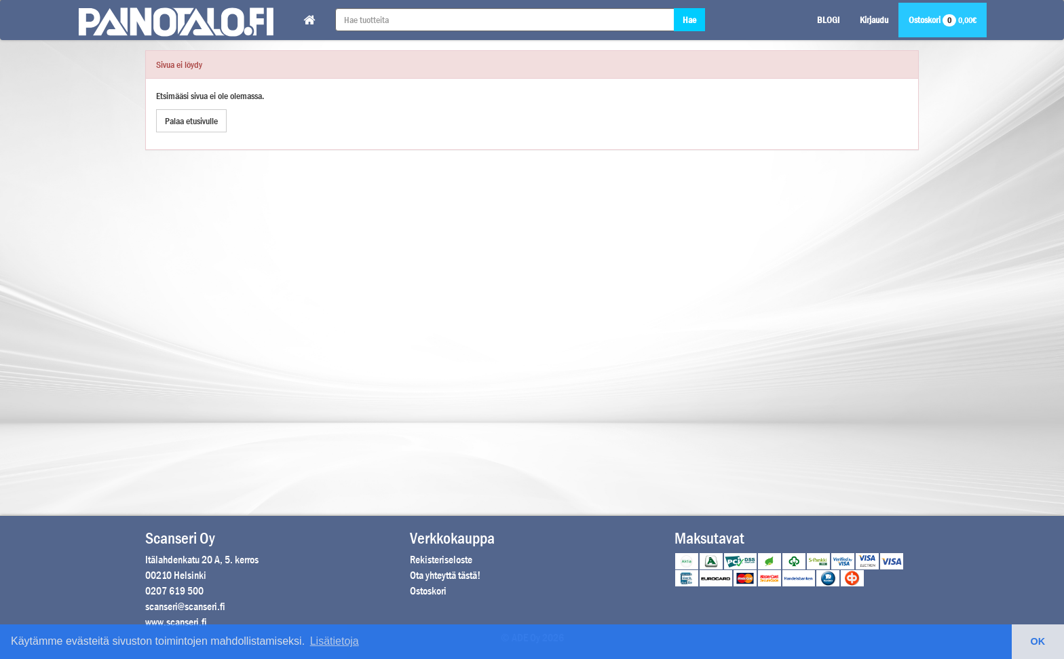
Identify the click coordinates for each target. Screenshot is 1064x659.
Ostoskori (942, 20)
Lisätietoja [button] (334, 641)
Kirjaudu (874, 20)
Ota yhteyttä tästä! (445, 575)
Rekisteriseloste (441, 559)
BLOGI (828, 20)
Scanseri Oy (180, 538)
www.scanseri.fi (176, 622)
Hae (689, 20)
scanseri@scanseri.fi (185, 606)
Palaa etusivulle (191, 121)
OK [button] (1038, 641)
